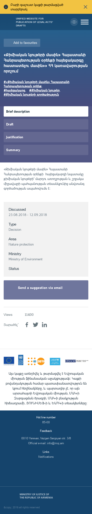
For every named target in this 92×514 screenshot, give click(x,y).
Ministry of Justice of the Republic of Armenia (36, 496)
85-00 (46, 422)
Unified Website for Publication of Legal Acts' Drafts (34, 22)
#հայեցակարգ (14, 90)
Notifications (46, 457)
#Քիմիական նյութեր (44, 90)
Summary (13, 150)
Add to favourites (25, 43)
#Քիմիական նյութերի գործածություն (31, 94)
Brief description (18, 111)
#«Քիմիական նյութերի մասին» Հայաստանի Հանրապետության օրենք (36, 84)
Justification (14, 137)
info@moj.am (55, 443)
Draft (9, 124)
